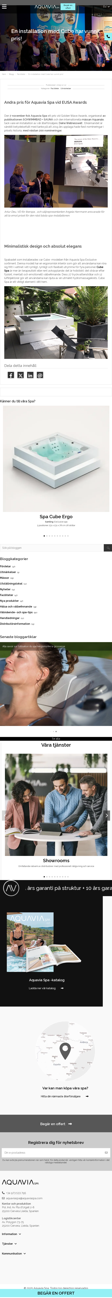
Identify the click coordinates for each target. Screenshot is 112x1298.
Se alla (56, 738)
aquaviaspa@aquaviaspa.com (24, 1198)
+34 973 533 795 (16, 1192)
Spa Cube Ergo (56, 516)
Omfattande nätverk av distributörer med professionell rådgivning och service (56, 866)
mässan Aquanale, (93, 119)
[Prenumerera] (106, 1152)
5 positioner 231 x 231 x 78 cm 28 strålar (56, 525)
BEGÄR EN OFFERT (56, 1293)
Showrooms (56, 860)
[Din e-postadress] (52, 1152)
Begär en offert (68, 6)
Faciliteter (55, 88)
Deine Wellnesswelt (70, 123)
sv (106, 6)
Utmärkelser (66, 88)
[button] (44, 536)
